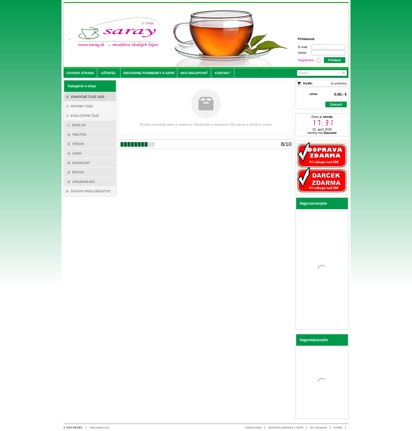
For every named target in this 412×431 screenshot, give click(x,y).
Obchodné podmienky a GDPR (286, 427)
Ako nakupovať (318, 427)
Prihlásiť (334, 60)
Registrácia (306, 60)
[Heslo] (328, 52)
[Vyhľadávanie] (322, 73)
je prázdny (339, 83)
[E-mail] (328, 47)
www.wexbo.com (99, 427)
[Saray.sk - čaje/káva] (171, 35)
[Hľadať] (343, 73)
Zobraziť (336, 104)
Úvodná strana (253, 427)
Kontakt (337, 427)
